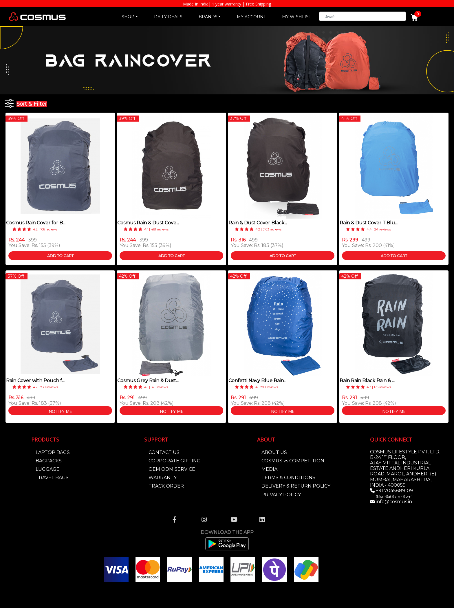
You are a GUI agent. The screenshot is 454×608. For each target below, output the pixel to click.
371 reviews (159, 387)
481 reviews (160, 229)
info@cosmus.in (394, 501)
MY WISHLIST (296, 16)
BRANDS (208, 16)
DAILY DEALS (168, 16)
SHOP (128, 16)
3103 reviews (272, 229)
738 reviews (49, 387)
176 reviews (382, 387)
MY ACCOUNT (251, 16)
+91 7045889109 (394, 493)
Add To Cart (60, 255)
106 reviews (48, 229)
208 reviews (269, 387)
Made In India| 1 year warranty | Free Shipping (227, 4)
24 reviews (382, 229)
